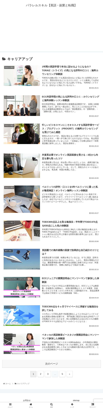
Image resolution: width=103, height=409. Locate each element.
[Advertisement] (51, 32)
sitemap (76, 400)
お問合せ (27, 400)
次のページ (51, 363)
